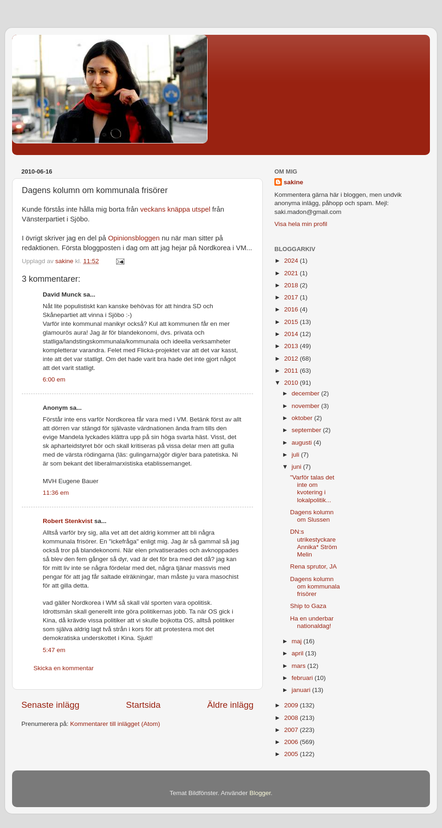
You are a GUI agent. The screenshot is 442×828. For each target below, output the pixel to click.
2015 (292, 321)
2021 (292, 273)
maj (298, 641)
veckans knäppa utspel (175, 209)
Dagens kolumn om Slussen (312, 516)
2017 (292, 297)
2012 (292, 358)
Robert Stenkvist (67, 521)
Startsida (143, 705)
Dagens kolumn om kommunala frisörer (315, 586)
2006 (292, 741)
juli (296, 454)
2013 (292, 346)
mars (299, 665)
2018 (292, 285)
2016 (292, 309)
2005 (292, 753)
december (306, 393)
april (298, 653)
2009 (292, 705)
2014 (292, 333)
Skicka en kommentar (63, 668)
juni (297, 466)
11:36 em (56, 492)
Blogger (260, 792)
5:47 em (54, 650)
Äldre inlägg (230, 705)
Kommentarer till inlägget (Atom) (115, 723)
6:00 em (54, 379)
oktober (303, 417)
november (306, 405)
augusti (302, 442)
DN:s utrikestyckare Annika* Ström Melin (313, 543)
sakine (293, 182)
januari (302, 689)
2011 (292, 370)
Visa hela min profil (300, 223)
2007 (292, 729)
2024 (292, 260)
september (307, 430)
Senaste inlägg (50, 705)
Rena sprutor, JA (313, 566)
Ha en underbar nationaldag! (312, 622)
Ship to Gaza (308, 605)
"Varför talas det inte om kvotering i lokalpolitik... (312, 489)
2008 (292, 717)
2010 (292, 382)
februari (303, 677)
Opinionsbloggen (134, 238)
